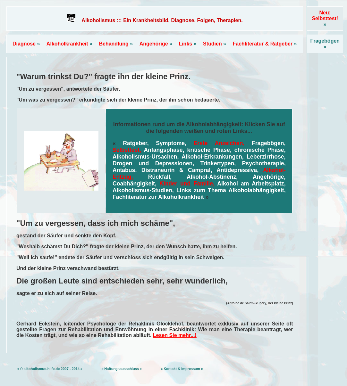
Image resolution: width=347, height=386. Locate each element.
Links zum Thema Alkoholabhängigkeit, (230, 190)
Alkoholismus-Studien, (143, 190)
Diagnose (26, 43)
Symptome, (171, 143)
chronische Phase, (260, 150)
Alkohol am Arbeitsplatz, (251, 183)
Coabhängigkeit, (135, 183)
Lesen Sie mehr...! (175, 335)
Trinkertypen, (218, 163)
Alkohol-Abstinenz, (212, 177)
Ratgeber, (135, 143)
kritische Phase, (209, 150)
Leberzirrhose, (266, 156)
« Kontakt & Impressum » (182, 369)
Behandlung (116, 43)
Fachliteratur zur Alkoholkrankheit (158, 197)
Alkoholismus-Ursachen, (146, 156)
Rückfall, (160, 177)
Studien (214, 43)
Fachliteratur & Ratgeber (265, 43)
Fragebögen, (269, 143)
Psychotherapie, (264, 163)
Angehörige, (269, 177)
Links (187, 43)
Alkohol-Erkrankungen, (213, 156)
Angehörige (156, 43)
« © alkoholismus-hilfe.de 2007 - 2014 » (49, 369)
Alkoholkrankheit (69, 43)
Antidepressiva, (237, 170)
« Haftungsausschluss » (121, 369)
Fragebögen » (325, 43)
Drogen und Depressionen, (153, 163)
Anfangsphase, (164, 150)
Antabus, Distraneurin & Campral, (162, 170)
